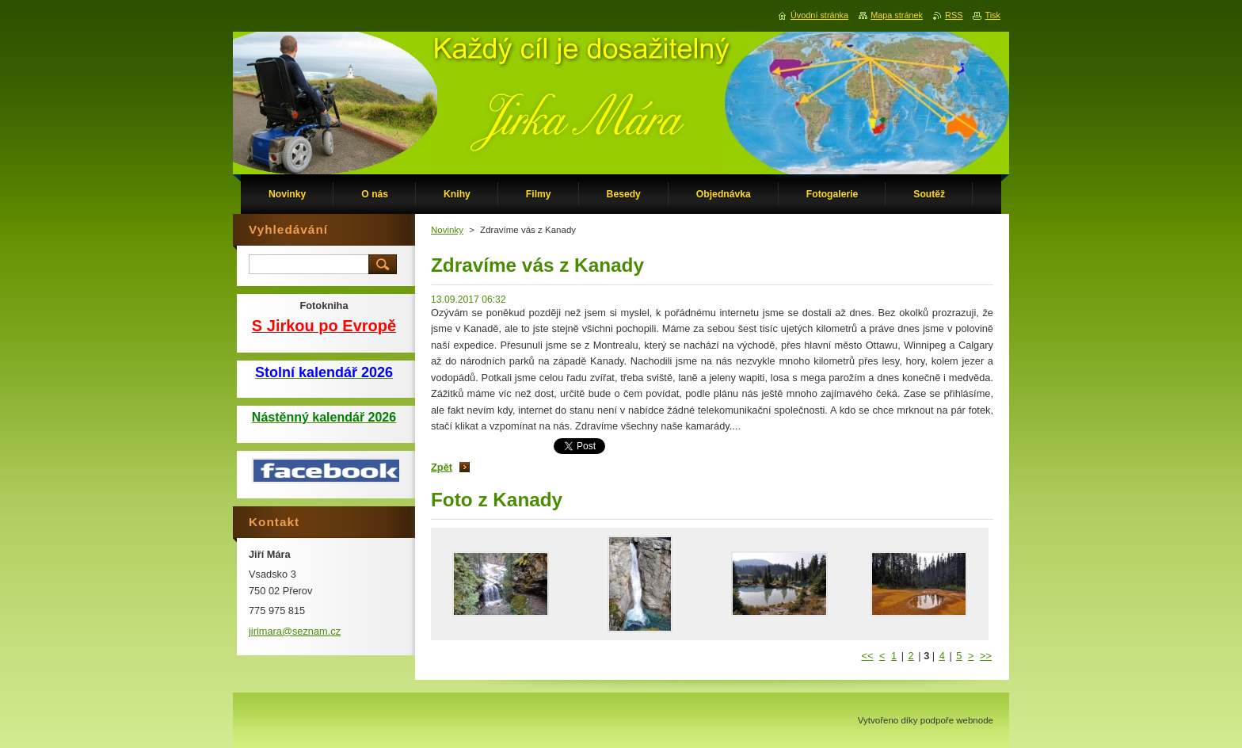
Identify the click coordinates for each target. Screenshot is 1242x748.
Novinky (447, 230)
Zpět (441, 467)
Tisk (992, 15)
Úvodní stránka (819, 15)
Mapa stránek (897, 15)
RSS (953, 15)
